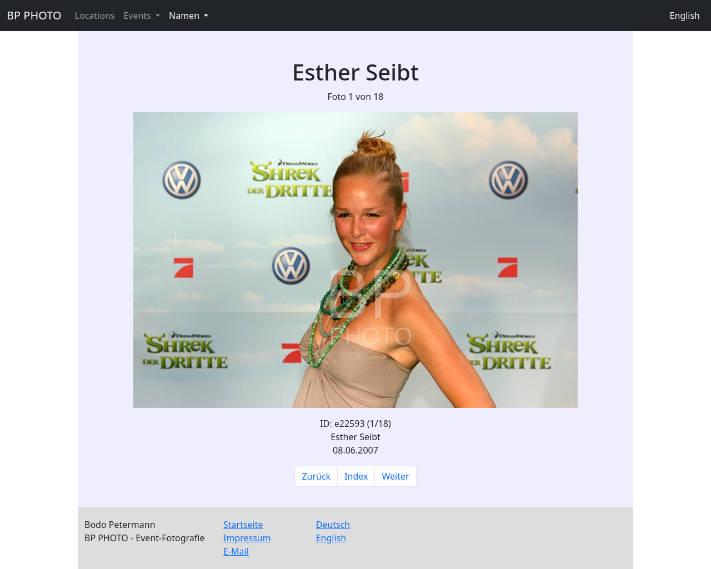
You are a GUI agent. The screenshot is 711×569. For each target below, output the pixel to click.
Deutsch (333, 524)
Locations (95, 15)
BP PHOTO (34, 15)
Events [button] (138, 15)
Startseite (243, 524)
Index (356, 476)
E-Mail (236, 551)
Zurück (316, 476)
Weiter (395, 476)
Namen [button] (185, 15)
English (685, 15)
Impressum (247, 538)
